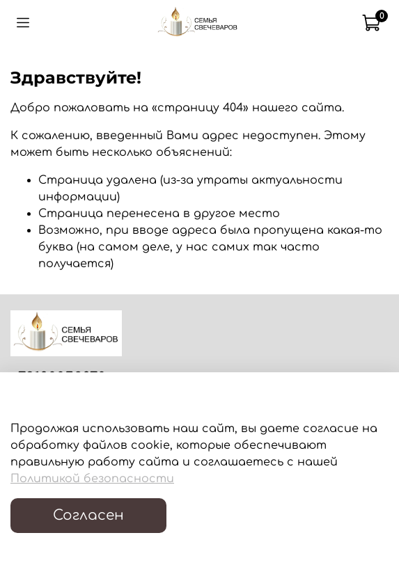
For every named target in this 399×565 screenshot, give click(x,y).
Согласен (88, 515)
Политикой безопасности (92, 478)
